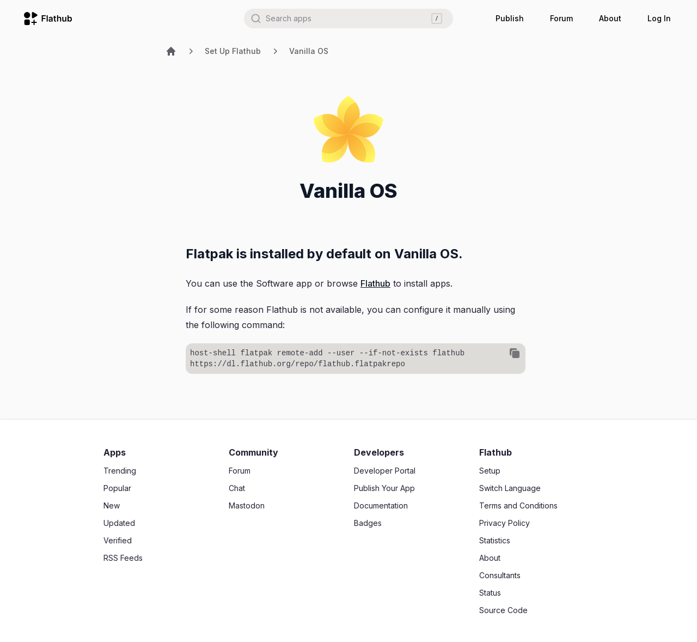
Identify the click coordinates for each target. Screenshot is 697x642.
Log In (659, 18)
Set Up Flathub (233, 51)
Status (490, 592)
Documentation (381, 505)
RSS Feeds (123, 557)
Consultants (500, 575)
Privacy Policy (504, 523)
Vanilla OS (308, 51)
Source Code (503, 610)
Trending (119, 470)
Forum (561, 18)
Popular (117, 488)
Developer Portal (384, 470)
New (111, 505)
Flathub (375, 283)
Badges (368, 523)
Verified (117, 540)
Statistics (494, 540)
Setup (489, 470)
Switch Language (510, 488)
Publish (510, 18)
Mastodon (247, 505)
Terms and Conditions (518, 505)
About (610, 18)
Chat (237, 488)
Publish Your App (384, 488)
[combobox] (348, 18)
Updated (119, 523)
